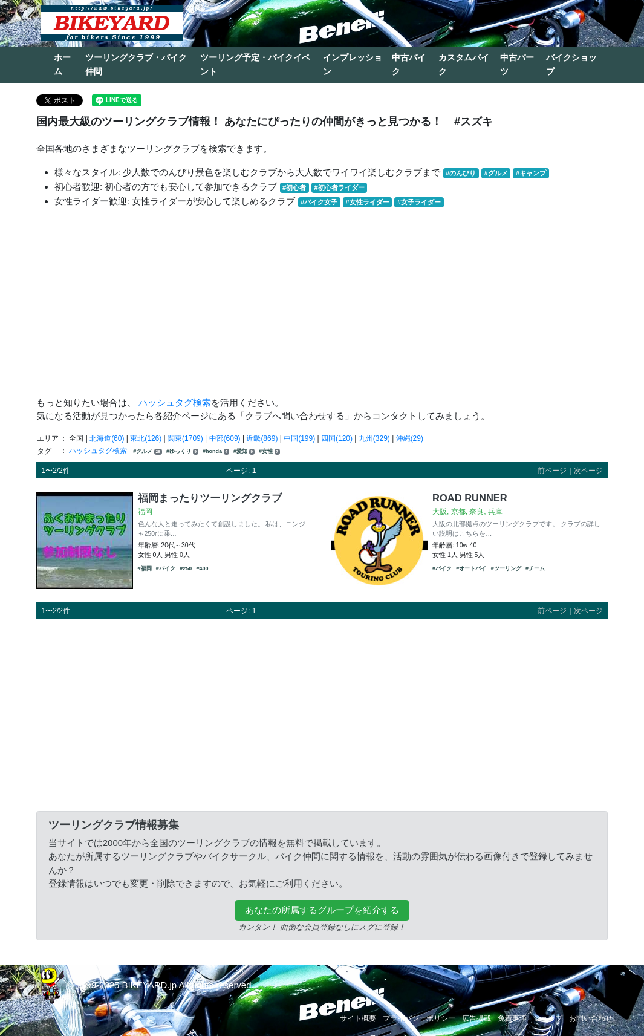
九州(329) (374, 438)
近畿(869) (262, 438)
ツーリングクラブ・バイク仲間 (136, 64)
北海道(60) (106, 438)
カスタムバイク (463, 64)
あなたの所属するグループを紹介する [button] (322, 910)
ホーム (62, 64)
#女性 (269, 451)
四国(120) (337, 438)
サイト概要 (358, 1018)
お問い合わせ (591, 1018)
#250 (186, 568)
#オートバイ (471, 568)
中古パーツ (517, 64)
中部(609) (225, 438)
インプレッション (352, 64)
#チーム (535, 568)
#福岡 (145, 568)
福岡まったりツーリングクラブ (210, 497)
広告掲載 (476, 1018)
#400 (203, 568)
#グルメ (495, 173)
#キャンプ (531, 173)
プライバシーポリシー (419, 1018)
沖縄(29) (409, 438)
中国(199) (299, 438)
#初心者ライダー (339, 187)
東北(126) (145, 438)
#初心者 (294, 187)
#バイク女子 (319, 202)
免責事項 (512, 1018)
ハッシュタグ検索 (174, 402)
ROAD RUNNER (469, 497)
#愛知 (244, 451)
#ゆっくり (182, 451)
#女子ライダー (419, 202)
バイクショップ (571, 64)
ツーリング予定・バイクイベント (255, 64)
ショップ (547, 1018)
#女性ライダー (367, 202)
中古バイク (409, 64)
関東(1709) (185, 438)
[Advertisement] (322, 302)
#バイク (165, 568)
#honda (216, 451)
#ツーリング (506, 568)
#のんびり (461, 173)
